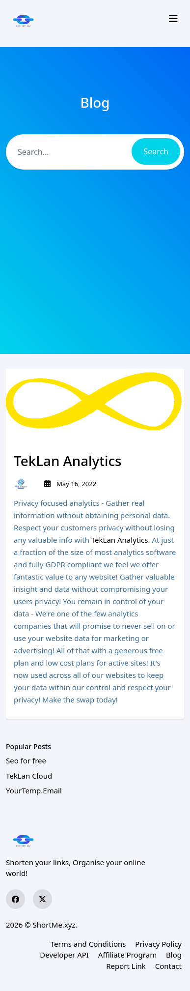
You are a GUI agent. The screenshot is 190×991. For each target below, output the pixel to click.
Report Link (126, 966)
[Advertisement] (92, 238)
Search (155, 151)
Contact (168, 966)
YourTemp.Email (34, 790)
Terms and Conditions (88, 944)
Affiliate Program (127, 955)
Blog (174, 955)
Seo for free (26, 760)
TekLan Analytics (68, 460)
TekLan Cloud (29, 776)
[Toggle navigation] (173, 18)
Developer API (64, 955)
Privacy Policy (158, 944)
